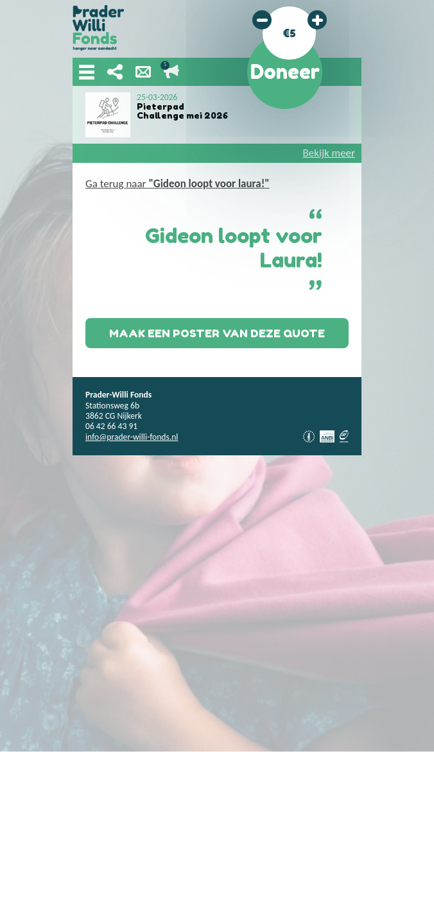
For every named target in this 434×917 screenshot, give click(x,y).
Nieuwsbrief (143, 72)
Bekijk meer (329, 153)
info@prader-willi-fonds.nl (131, 437)
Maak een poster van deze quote (217, 333)
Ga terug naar (177, 183)
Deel (115, 72)
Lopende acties (171, 72)
